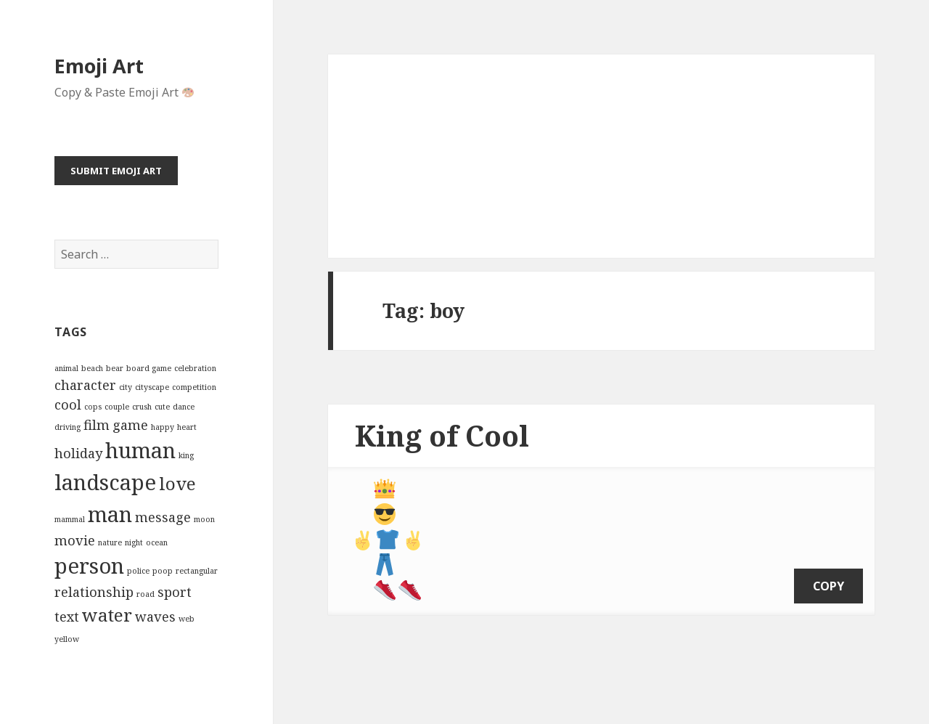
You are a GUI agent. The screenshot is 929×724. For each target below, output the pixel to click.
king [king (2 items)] (186, 455)
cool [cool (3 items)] (67, 404)
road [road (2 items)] (145, 594)
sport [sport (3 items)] (174, 592)
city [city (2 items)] (125, 387)
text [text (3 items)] (66, 616)
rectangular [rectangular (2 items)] (197, 571)
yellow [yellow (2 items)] (66, 639)
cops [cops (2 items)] (93, 407)
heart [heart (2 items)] (187, 427)
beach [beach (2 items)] (92, 368)
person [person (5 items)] (89, 565)
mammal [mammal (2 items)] (69, 519)
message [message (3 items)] (163, 517)
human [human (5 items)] (140, 450)
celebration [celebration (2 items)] (195, 368)
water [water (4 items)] (107, 615)
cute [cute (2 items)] (162, 407)
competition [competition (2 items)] (194, 387)
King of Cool (442, 435)
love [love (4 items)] (177, 483)
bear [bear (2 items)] (114, 368)
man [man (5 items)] (110, 514)
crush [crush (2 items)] (142, 407)
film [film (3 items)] (96, 425)
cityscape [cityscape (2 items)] (152, 387)
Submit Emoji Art (116, 170)
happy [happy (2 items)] (162, 427)
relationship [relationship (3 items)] (94, 592)
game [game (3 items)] (130, 425)
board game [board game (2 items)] (148, 368)
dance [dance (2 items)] (184, 407)
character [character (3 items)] (85, 385)
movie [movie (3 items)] (74, 540)
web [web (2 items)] (187, 619)
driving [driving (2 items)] (67, 427)
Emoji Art (99, 65)
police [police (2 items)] (138, 571)
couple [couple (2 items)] (117, 407)
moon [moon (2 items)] (204, 519)
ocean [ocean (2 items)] (157, 542)
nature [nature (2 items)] (110, 542)
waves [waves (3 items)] (155, 616)
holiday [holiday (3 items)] (78, 453)
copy (828, 575)
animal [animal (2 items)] (66, 368)
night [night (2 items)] (134, 542)
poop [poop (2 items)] (162, 571)
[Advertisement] (601, 156)
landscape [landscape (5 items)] (105, 482)
